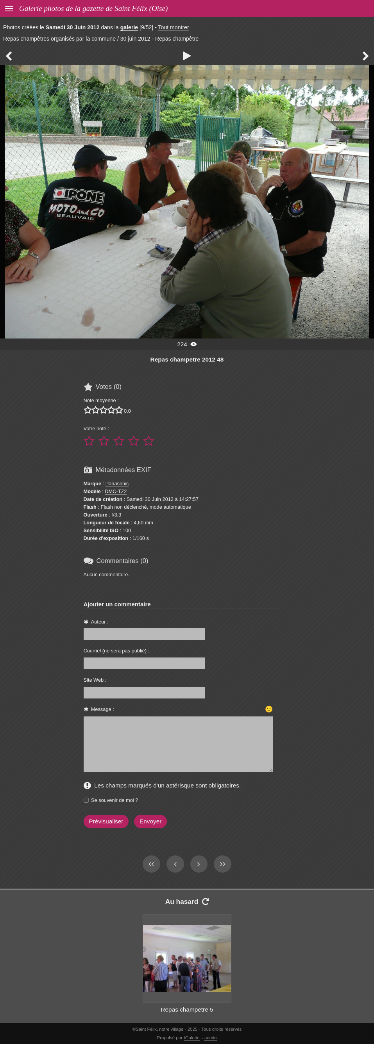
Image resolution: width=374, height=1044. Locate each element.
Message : (102, 709)
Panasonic (117, 483)
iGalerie (192, 1037)
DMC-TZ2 (116, 491)
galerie (129, 27)
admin (210, 1037)
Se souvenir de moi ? (114, 800)
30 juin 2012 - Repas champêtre (159, 39)
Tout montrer (173, 27)
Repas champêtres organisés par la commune (59, 39)
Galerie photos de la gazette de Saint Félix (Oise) (93, 8)
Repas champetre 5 (187, 1009)
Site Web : (95, 680)
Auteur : (100, 622)
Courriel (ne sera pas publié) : (117, 651)
